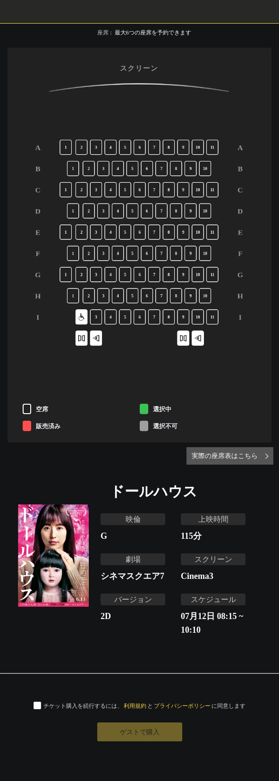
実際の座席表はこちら (225, 455)
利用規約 (135, 705)
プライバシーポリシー (182, 705)
